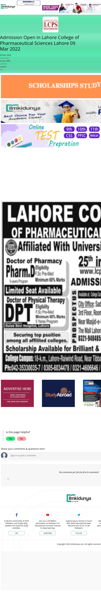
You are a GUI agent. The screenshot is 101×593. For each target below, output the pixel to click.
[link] (28, 3)
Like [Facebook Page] (16, 533)
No (21, 438)
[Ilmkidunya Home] (8, 6)
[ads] (17, 393)
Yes (10, 438)
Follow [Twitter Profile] (79, 533)
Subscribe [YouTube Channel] (48, 533)
